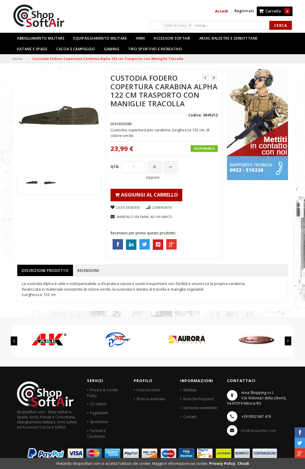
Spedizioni (99, 421)
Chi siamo (98, 403)
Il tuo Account (148, 389)
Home (17, 58)
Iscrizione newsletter (200, 407)
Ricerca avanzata (151, 398)
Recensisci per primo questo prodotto (143, 233)
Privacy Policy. (223, 463)
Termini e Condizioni (96, 433)
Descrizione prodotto (45, 270)
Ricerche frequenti (198, 398)
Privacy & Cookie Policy (102, 392)
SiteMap (190, 389)
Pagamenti (99, 412)
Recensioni (88, 270)
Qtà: (115, 166)
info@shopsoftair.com (258, 430)
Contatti (190, 416)
